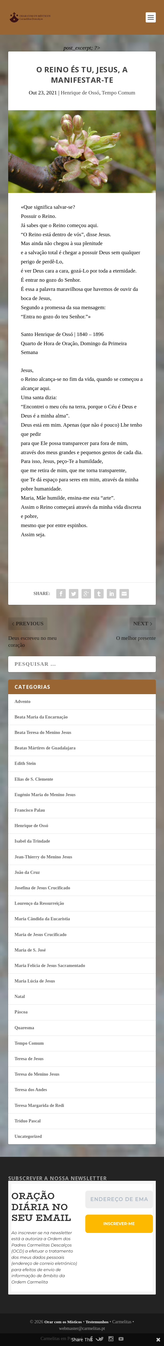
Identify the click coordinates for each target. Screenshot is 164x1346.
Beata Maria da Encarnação (41, 717)
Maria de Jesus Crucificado (40, 934)
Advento (23, 701)
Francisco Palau (30, 810)
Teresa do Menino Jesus (37, 1074)
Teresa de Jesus (29, 1058)
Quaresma (24, 1027)
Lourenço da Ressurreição (39, 903)
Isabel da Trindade (32, 841)
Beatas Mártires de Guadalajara (45, 748)
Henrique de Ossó (80, 93)
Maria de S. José (30, 950)
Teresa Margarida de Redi (39, 1105)
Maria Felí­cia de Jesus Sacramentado (50, 965)
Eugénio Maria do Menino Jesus (45, 794)
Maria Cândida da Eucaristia (42, 918)
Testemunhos (97, 1321)
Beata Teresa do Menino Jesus (43, 732)
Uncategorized (28, 1136)
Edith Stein (25, 763)
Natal (20, 996)
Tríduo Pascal (28, 1121)
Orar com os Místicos (63, 1321)
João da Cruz (27, 872)
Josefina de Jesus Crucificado (42, 888)
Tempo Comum (118, 93)
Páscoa (21, 1012)
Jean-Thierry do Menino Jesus (43, 857)
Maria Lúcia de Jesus (35, 981)
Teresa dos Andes (31, 1089)
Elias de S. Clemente (34, 779)
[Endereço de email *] (119, 1199)
